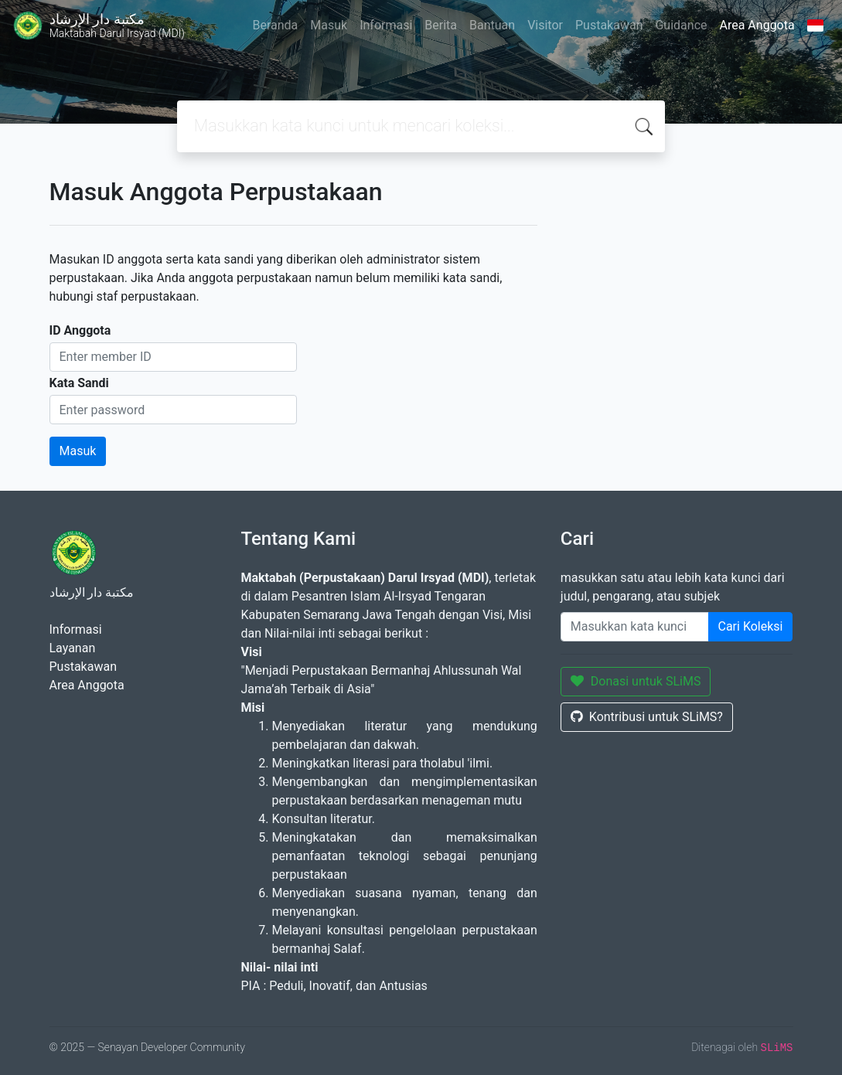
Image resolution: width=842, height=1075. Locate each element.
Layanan (72, 648)
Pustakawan (609, 25)
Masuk (328, 25)
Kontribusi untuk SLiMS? (647, 716)
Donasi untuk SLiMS (636, 681)
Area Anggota (757, 25)
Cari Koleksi (750, 626)
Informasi (386, 25)
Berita (440, 25)
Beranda (275, 25)
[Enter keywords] (635, 626)
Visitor (545, 25)
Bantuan (492, 25)
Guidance (681, 25)
